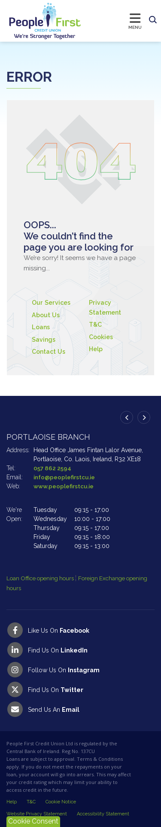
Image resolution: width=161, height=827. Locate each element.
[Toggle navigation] (113, 20)
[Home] (36, 21)
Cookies (102, 337)
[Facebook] (80, 630)
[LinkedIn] (80, 650)
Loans (41, 327)
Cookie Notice (61, 802)
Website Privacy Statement (36, 814)
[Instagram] (80, 670)
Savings (44, 339)
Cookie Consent (33, 821)
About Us (46, 315)
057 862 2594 (53, 468)
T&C (96, 324)
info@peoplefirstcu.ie (65, 477)
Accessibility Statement (103, 814)
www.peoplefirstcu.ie (64, 486)
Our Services (52, 302)
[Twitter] (80, 689)
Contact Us (49, 351)
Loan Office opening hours (44, 578)
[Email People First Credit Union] (80, 709)
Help (96, 349)
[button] (152, 20)
